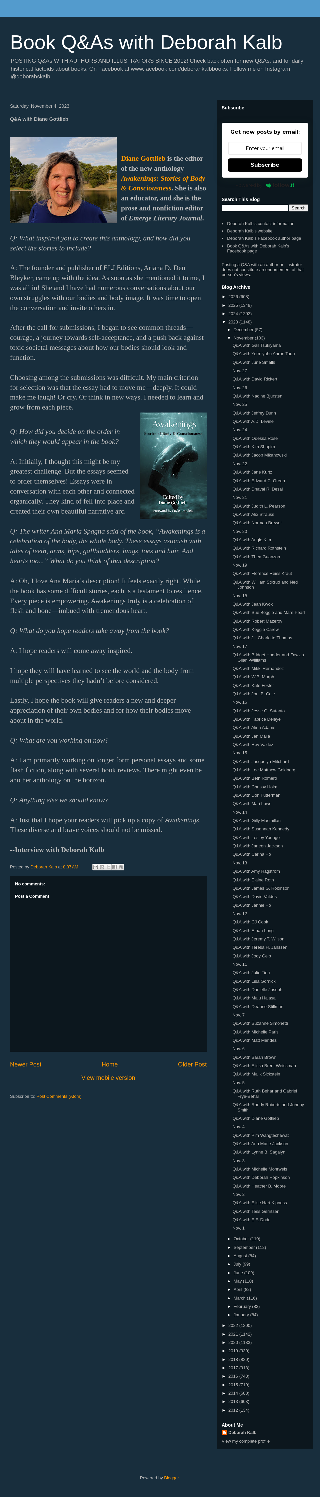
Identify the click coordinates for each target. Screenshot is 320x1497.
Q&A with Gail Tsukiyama (256, 345)
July (238, 1264)
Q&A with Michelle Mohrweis (259, 1169)
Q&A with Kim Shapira (253, 446)
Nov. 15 (239, 752)
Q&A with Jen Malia (251, 736)
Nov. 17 (239, 646)
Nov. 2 (238, 1194)
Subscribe (265, 165)
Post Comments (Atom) (59, 1096)
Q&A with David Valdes (254, 896)
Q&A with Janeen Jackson (257, 845)
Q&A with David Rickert (254, 379)
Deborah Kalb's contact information (260, 223)
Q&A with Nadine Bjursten (257, 396)
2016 (233, 1376)
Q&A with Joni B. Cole (253, 693)
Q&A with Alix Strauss (253, 514)
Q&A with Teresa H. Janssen (259, 947)
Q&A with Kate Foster (253, 685)
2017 (233, 1367)
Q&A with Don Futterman (256, 795)
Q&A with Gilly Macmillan (256, 820)
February (243, 1306)
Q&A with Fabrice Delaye (256, 719)
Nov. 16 (239, 702)
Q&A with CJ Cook (250, 921)
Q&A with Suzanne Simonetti (260, 1023)
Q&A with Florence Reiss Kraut (262, 573)
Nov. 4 (238, 1126)
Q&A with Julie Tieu (251, 972)
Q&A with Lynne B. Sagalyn (258, 1152)
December (244, 329)
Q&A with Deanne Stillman (257, 1006)
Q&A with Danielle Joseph (257, 989)
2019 (233, 1350)
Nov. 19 (239, 565)
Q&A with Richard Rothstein (259, 548)
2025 (233, 305)
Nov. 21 (239, 497)
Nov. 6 (238, 1048)
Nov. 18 (239, 595)
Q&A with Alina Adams (253, 727)
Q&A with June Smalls (253, 362)
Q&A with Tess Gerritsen (255, 1211)
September (245, 1247)
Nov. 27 (239, 370)
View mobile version (108, 1077)
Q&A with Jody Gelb (251, 955)
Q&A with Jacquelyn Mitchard (260, 761)
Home (110, 1064)
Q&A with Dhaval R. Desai (257, 489)
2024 (233, 313)
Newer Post (25, 1064)
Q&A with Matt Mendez (254, 1040)
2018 (233, 1359)
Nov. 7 (238, 1014)
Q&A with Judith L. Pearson (258, 506)
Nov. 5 (238, 1082)
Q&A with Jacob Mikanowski (259, 455)
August (241, 1255)
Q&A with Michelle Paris (255, 1031)
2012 (233, 1410)
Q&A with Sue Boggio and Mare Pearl (268, 612)
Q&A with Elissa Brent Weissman (264, 1065)
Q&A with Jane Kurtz (252, 472)
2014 (233, 1393)
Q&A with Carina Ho (251, 854)
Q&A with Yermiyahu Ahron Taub (263, 353)
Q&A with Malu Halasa (253, 997)
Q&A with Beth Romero (254, 778)
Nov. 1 (238, 1228)
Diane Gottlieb (143, 158)
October (242, 1238)
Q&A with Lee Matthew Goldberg (263, 769)
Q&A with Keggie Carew (255, 629)
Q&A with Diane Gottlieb (255, 1118)
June (239, 1272)
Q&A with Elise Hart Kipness (259, 1202)
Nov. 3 (238, 1160)
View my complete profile (246, 1441)
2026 (233, 296)
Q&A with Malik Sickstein (256, 1073)
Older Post (192, 1064)
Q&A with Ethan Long (253, 930)
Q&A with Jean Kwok (252, 604)
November (244, 337)
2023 (233, 321)
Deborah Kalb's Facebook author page (264, 238)
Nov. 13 (239, 862)
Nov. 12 (239, 913)
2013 (233, 1401)
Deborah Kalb (242, 1432)
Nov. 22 (239, 463)
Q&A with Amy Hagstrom (256, 871)
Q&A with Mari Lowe (251, 803)
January (242, 1314)
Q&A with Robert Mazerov (257, 621)
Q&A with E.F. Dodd (251, 1219)
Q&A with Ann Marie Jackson (260, 1143)
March (240, 1298)
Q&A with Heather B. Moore (259, 1186)
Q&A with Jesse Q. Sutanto (258, 710)
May (238, 1281)
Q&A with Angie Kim (251, 539)
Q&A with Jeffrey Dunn (254, 413)
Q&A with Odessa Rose (255, 438)
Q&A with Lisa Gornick (253, 981)
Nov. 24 (239, 429)
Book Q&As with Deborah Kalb (146, 42)
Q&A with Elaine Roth (253, 879)
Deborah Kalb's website (249, 230)
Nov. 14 (239, 812)
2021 (233, 1334)
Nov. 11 (239, 964)
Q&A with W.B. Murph (253, 676)
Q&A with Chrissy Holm (254, 786)
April (239, 1289)
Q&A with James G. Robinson (260, 888)
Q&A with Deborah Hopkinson (261, 1177)
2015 (233, 1384)
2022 (233, 1325)
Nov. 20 (239, 531)
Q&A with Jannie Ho (251, 905)
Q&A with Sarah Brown (254, 1057)
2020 (233, 1342)
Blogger (171, 1477)
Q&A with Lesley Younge (256, 837)
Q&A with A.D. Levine (253, 421)
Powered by (265, 185)
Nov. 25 (239, 404)
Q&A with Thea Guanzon (256, 556)
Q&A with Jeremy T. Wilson (258, 938)
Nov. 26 (239, 387)
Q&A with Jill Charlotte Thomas (262, 637)
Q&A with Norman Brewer (257, 522)
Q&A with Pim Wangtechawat (260, 1135)
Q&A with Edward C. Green (258, 480)
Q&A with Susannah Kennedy (260, 828)
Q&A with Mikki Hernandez (258, 668)
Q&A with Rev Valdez (252, 744)
